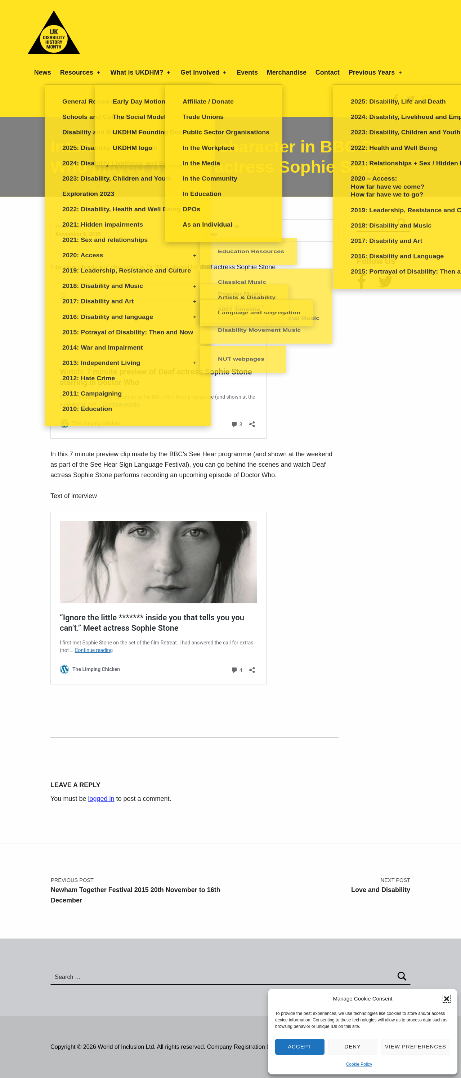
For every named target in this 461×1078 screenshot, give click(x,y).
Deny (353, 1046)
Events (247, 72)
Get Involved (204, 72)
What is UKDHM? (140, 72)
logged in (101, 798)
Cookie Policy (359, 1064)
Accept (300, 1046)
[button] (446, 998)
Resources (81, 72)
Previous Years (376, 72)
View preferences (415, 1046)
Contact (327, 72)
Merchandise (286, 72)
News (42, 72)
